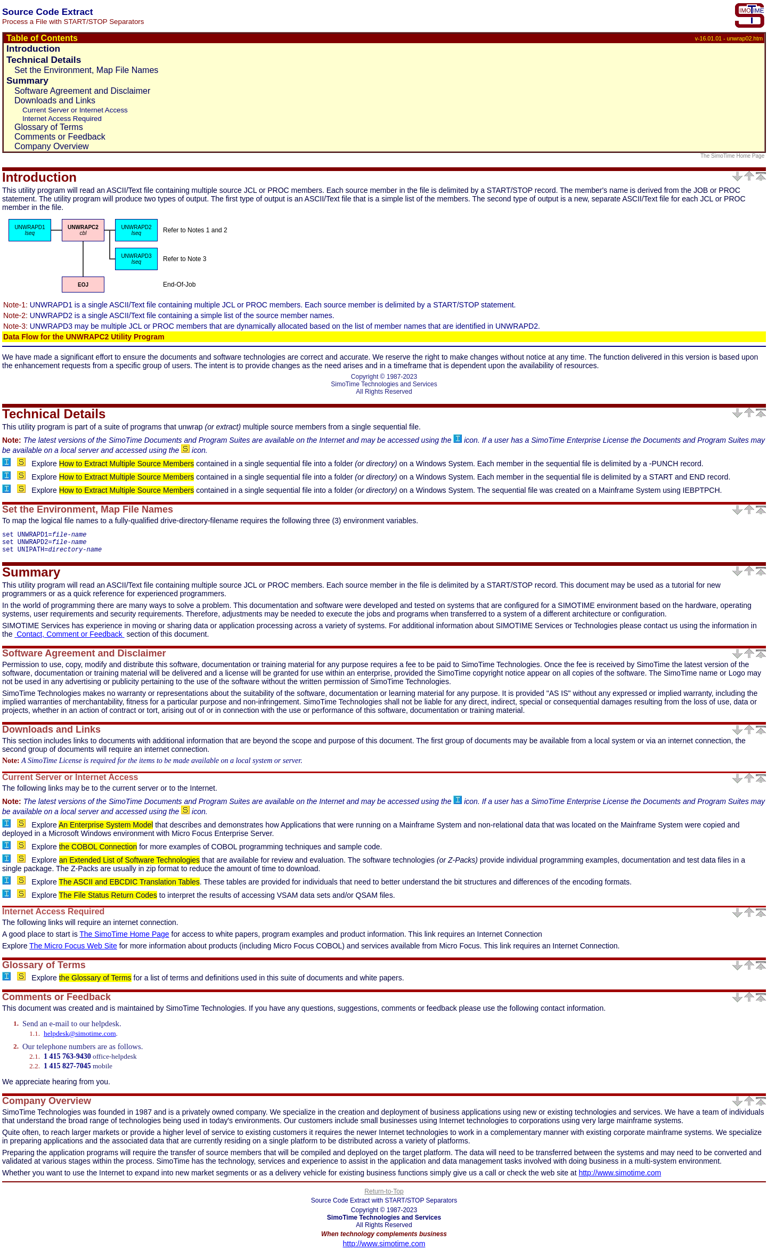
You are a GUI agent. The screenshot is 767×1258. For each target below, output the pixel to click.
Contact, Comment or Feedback (69, 639)
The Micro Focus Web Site (73, 950)
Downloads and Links (54, 100)
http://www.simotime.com (619, 1177)
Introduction (33, 48)
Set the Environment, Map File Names (86, 70)
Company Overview (51, 146)
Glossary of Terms (48, 127)
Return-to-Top (383, 1196)
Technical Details (43, 59)
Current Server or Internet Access (75, 110)
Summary (27, 80)
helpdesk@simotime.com (80, 1038)
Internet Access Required (62, 119)
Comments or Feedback (59, 136)
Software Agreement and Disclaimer (82, 90)
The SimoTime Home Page (733, 156)
